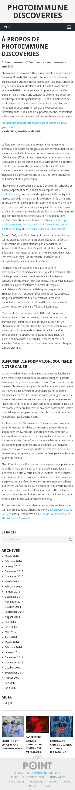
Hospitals (37, 781)
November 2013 (14, 662)
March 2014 (12, 642)
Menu (7, 27)
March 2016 (12, 556)
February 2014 (13, 647)
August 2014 (12, 616)
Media (32, 785)
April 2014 (11, 637)
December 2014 (14, 596)
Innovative (57, 777)
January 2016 (12, 566)
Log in (8, 702)
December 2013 (14, 657)
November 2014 (14, 601)
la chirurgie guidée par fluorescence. (45, 228)
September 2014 (14, 611)
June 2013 (11, 687)
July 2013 (10, 682)
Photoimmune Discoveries (37, 11)
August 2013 (12, 677)
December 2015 (14, 571)
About (67, 781)
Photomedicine (34, 777)
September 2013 (14, 672)
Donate (47, 785)
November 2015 (14, 576)
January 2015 (12, 591)
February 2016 (13, 561)
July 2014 (10, 621)
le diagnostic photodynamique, (41, 224)
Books (53, 781)
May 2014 (10, 632)
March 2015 (12, 581)
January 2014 (12, 652)
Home (13, 777)
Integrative (16, 781)
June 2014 (11, 627)
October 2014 (13, 606)
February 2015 (13, 586)
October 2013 (13, 667)
